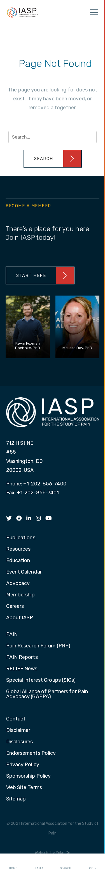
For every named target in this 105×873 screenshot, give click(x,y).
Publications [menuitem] (20, 538)
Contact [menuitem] (16, 719)
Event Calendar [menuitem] (24, 572)
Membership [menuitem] (20, 595)
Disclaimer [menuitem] (18, 730)
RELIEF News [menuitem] (22, 669)
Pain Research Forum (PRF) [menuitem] (38, 646)
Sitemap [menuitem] (16, 799)
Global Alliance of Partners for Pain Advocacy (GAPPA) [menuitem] (47, 694)
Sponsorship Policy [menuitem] (28, 776)
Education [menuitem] (18, 561)
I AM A (39, 863)
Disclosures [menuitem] (19, 742)
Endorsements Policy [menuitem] (31, 753)
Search (65, 863)
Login (91, 863)
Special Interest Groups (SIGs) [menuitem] (41, 680)
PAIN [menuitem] (12, 634)
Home (13, 863)
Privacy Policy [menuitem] (22, 765)
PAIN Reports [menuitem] (22, 657)
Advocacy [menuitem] (18, 583)
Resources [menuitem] (18, 549)
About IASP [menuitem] (19, 618)
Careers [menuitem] (15, 606)
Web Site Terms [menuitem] (24, 787)
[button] (53, 159)
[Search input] (52, 137)
